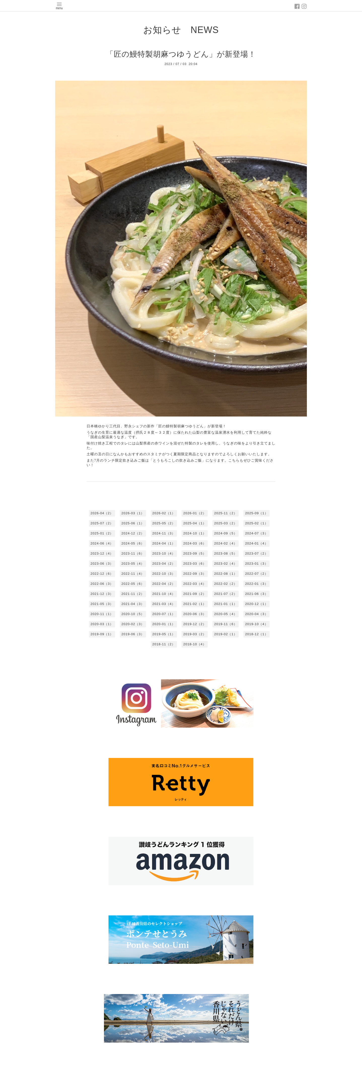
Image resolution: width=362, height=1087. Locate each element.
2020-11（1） (101, 614)
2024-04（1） (163, 543)
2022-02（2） (225, 584)
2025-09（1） (256, 513)
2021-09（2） (194, 594)
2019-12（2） (194, 624)
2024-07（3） (256, 533)
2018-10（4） (194, 644)
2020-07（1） (163, 614)
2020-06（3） (194, 614)
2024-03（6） (194, 543)
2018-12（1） (256, 634)
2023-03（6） (194, 563)
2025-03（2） (225, 523)
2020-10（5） (132, 614)
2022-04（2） (163, 584)
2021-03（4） (163, 604)
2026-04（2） (101, 513)
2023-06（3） (101, 563)
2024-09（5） (225, 533)
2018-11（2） (163, 644)
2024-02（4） (225, 543)
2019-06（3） (132, 634)
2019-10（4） (256, 624)
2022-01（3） (256, 584)
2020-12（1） (256, 604)
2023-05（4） (132, 563)
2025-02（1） (256, 523)
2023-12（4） (101, 553)
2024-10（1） (194, 533)
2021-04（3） (132, 604)
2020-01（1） (163, 624)
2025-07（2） (101, 523)
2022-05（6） (132, 584)
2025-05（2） (163, 523)
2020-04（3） (256, 614)
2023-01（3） (256, 563)
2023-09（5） (194, 553)
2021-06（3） (256, 594)
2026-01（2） (194, 513)
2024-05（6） (132, 543)
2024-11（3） (163, 533)
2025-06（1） (132, 523)
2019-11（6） (225, 624)
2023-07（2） (256, 553)
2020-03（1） (101, 624)
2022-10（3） (163, 574)
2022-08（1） (225, 574)
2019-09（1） (101, 634)
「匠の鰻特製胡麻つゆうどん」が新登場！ (181, 54)
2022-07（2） (256, 574)
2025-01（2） (101, 533)
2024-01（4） (256, 543)
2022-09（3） (194, 574)
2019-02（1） (225, 634)
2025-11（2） (225, 513)
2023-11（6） (132, 553)
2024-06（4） (101, 543)
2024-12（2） (132, 533)
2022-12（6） (101, 574)
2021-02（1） (194, 604)
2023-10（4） (163, 553)
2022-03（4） (194, 584)
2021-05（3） (101, 604)
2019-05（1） (163, 634)
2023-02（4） (225, 563)
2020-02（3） (132, 624)
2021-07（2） (225, 594)
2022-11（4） (132, 574)
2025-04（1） (194, 523)
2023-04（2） (163, 563)
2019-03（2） (194, 634)
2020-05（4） (225, 614)
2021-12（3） (101, 594)
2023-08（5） (225, 553)
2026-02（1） (163, 513)
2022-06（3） (101, 584)
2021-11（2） (132, 594)
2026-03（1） (132, 513)
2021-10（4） (163, 594)
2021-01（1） (225, 604)
